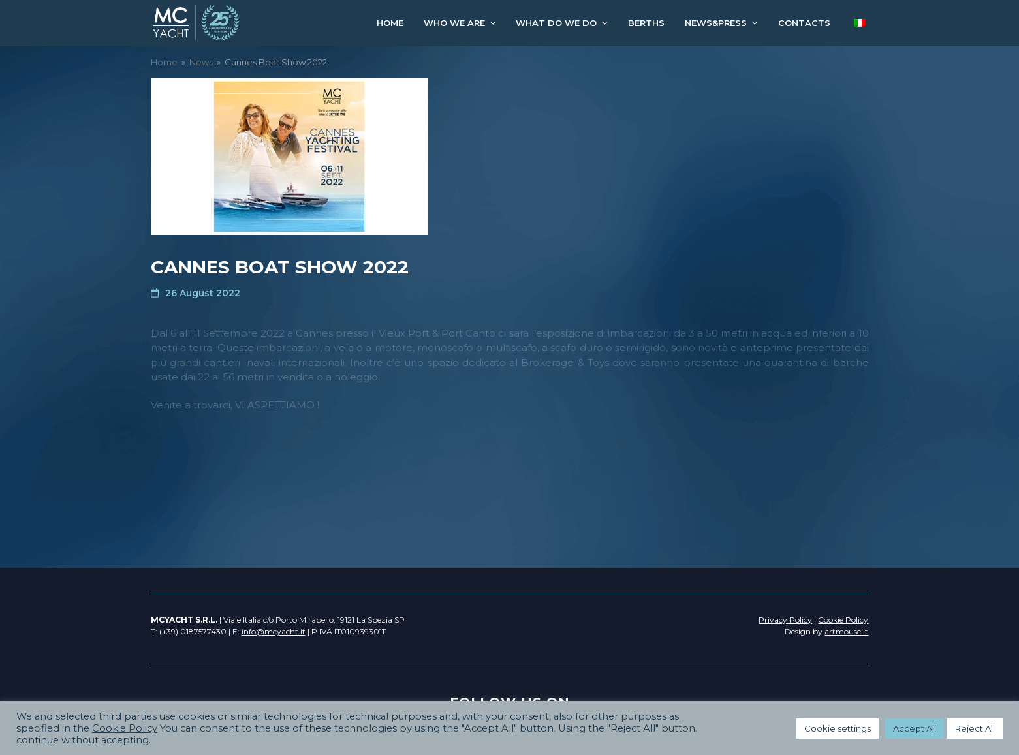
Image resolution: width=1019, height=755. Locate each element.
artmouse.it (846, 631)
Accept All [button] (914, 728)
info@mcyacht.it (274, 631)
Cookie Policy (124, 728)
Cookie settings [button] (837, 728)
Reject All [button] (975, 728)
